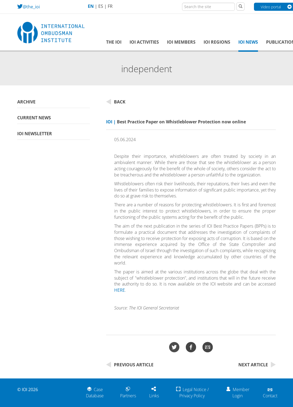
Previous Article (130, 365)
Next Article (257, 365)
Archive (26, 102)
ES (100, 6)
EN (91, 6)
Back (115, 102)
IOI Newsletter (34, 134)
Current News (34, 118)
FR (110, 6)
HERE (119, 290)
